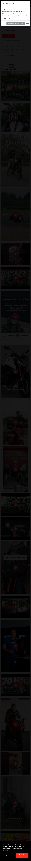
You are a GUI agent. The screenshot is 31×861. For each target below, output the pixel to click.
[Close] (28, 3)
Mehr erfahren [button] (7, 850)
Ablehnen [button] (9, 856)
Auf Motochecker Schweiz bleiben (15, 23)
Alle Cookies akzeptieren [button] (22, 855)
